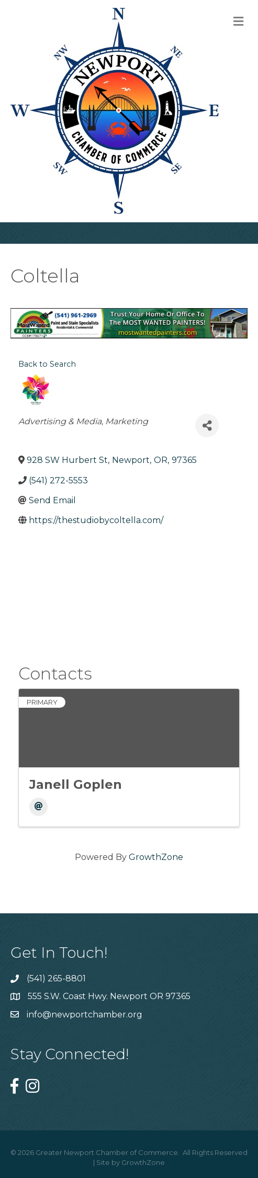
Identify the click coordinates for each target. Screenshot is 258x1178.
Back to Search (47, 364)
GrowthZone (156, 857)
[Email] (38, 807)
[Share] (207, 425)
